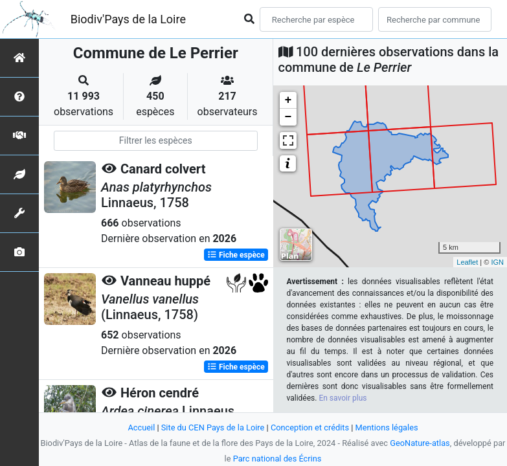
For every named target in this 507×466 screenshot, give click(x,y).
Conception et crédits (310, 427)
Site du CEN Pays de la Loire (213, 427)
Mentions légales (386, 427)
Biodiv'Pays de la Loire (128, 19)
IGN (497, 262)
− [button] (288, 117)
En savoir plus (342, 398)
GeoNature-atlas (420, 443)
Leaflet (467, 262)
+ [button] (288, 100)
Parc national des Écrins (277, 458)
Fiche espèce (236, 255)
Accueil (141, 427)
